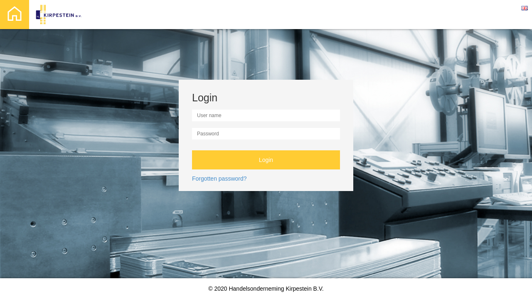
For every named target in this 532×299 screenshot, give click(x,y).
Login (266, 160)
